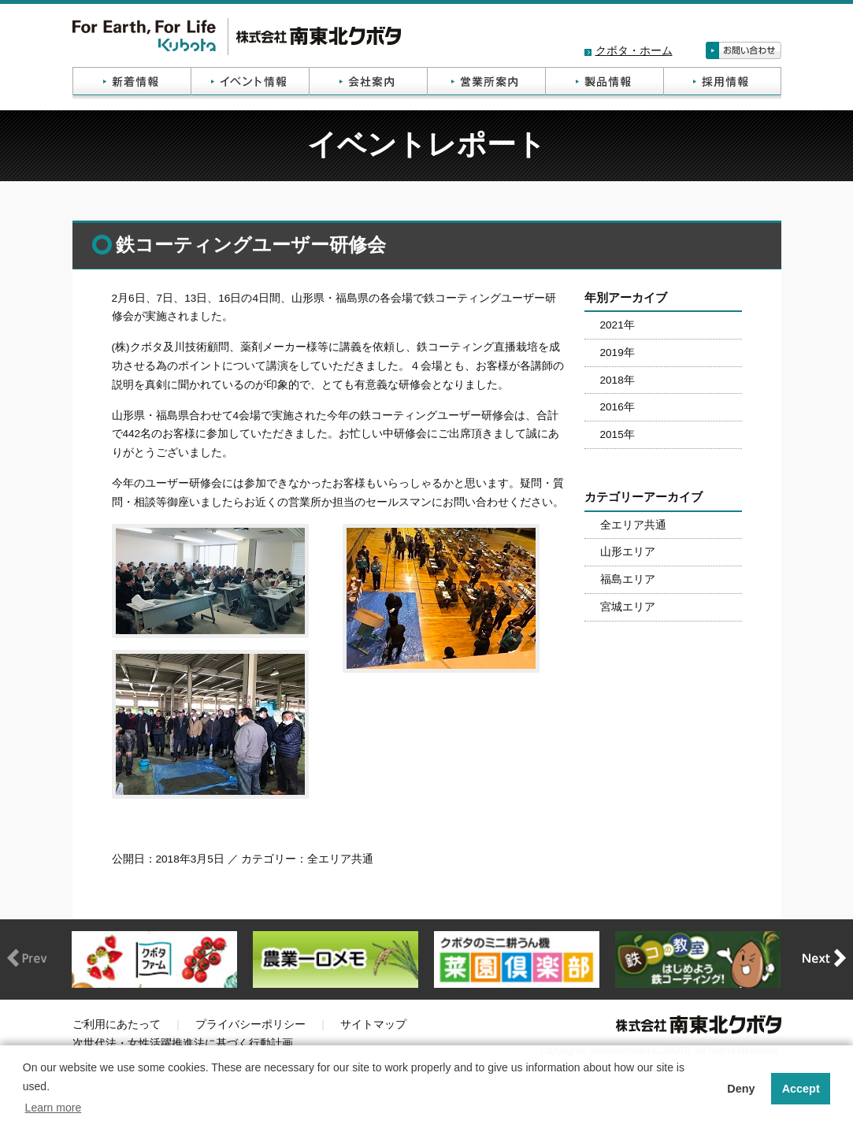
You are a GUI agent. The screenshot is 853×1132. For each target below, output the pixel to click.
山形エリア (627, 552)
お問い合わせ (743, 50)
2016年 (617, 407)
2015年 (617, 434)
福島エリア (627, 579)
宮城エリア (627, 607)
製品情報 (604, 83)
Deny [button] (741, 1088)
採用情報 (722, 83)
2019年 (617, 352)
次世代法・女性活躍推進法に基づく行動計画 (182, 1043)
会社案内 (368, 83)
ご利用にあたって (116, 1024)
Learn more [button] (53, 1107)
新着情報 (131, 83)
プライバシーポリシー (250, 1024)
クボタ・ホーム (634, 51)
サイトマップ (373, 1024)
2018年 (617, 380)
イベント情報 (250, 83)
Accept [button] (801, 1088)
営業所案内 (486, 83)
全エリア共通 (633, 525)
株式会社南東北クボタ (236, 36)
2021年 (617, 325)
